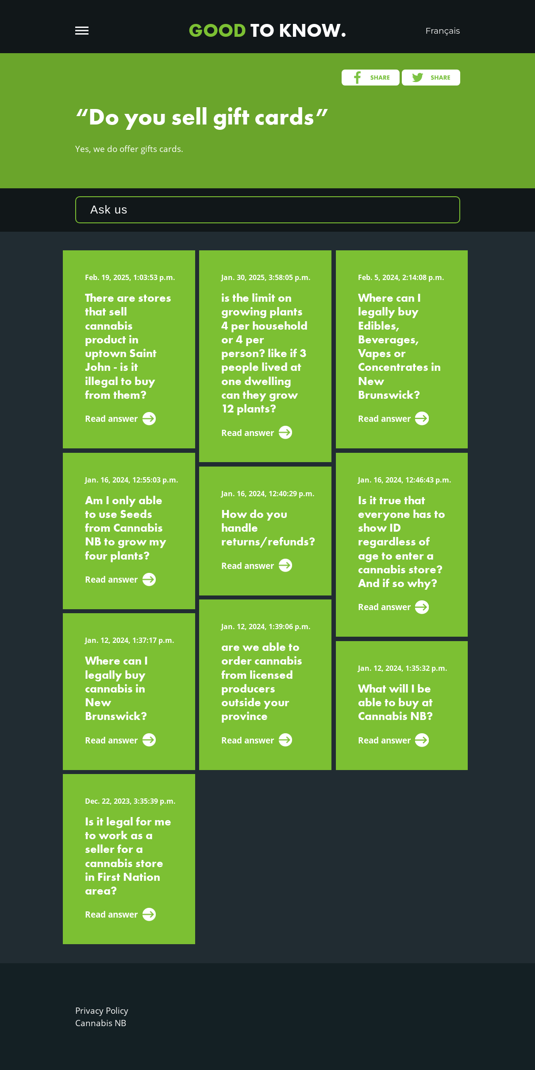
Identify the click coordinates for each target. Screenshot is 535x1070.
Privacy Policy (101, 1010)
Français (443, 31)
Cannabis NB (100, 1022)
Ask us (108, 209)
